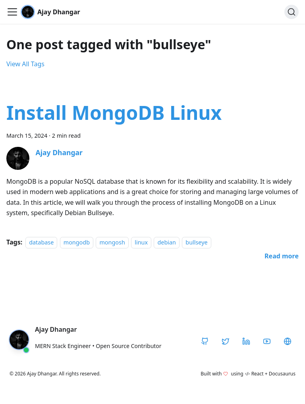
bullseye (196, 242)
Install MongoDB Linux (114, 112)
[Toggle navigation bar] (12, 12)
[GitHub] (205, 341)
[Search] (291, 12)
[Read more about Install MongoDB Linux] (281, 256)
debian (166, 242)
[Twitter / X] (226, 341)
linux (141, 242)
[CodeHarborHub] (287, 341)
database (41, 242)
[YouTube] (267, 341)
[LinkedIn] (246, 341)
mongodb (77, 242)
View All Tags (25, 64)
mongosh (112, 242)
